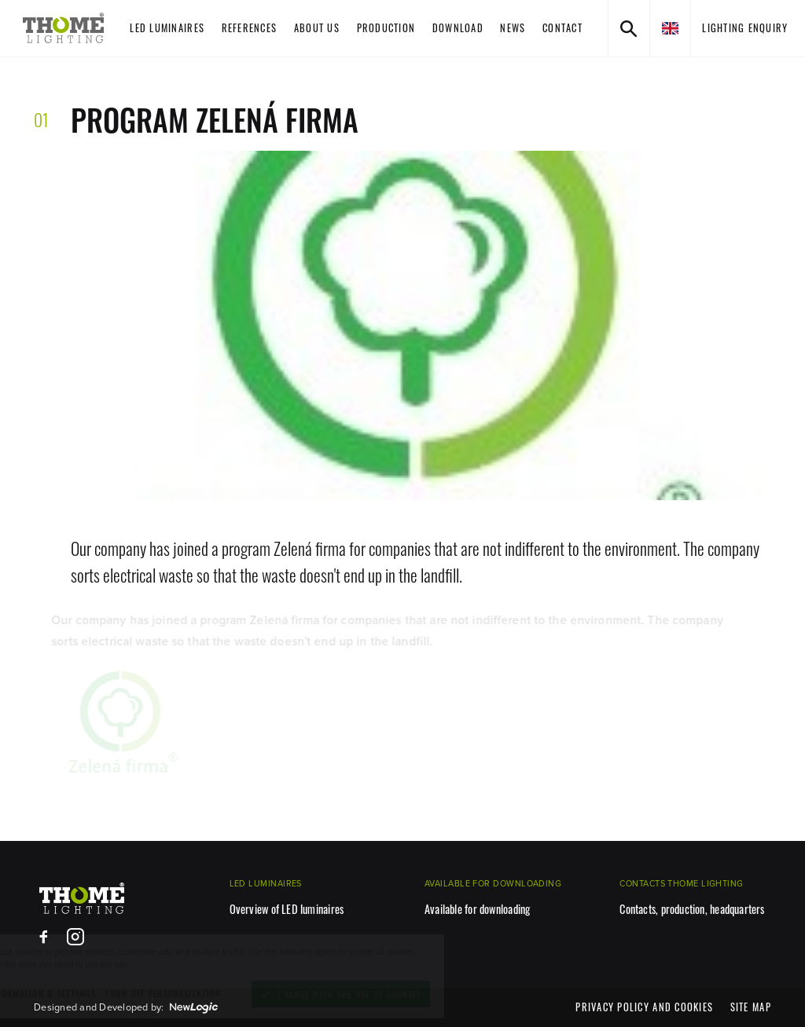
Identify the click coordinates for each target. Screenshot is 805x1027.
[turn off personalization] (223, 993)
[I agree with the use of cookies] (400, 994)
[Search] (628, 28)
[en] (669, 28)
